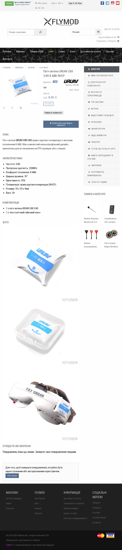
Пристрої (93, 142)
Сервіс (62, 51)
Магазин (20, 51)
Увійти (9, 3)
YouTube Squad (99, 517)
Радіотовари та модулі (100, 115)
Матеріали (94, 165)
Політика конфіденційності (75, 518)
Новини (38, 508)
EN (43, 8)
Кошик (87, 32)
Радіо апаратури (96, 135)
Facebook (96, 522)
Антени (92, 109)
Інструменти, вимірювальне (95, 173)
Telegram (96, 503)
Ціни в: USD (57, 3)
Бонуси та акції (70, 513)
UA (36, 8)
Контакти (7, 59)
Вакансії (38, 513)
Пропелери (94, 122)
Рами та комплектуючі (100, 75)
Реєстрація (12, 476)
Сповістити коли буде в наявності (61, 124)
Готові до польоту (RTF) (101, 149)
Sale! (51, 51)
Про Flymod (40, 498)
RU (39, 8)
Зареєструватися (22, 4)
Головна (7, 51)
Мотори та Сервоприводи (94, 93)
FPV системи (95, 102)
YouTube (96, 513)
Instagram (96, 508)
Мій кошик (41, 3)
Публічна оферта (71, 508)
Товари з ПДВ (36, 51)
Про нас (110, 51)
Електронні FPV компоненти (96, 83)
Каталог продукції (14, 498)
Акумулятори (96, 129)
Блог (72, 51)
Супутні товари (97, 182)
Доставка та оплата (90, 51)
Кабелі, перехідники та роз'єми (100, 157)
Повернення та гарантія (74, 503)
